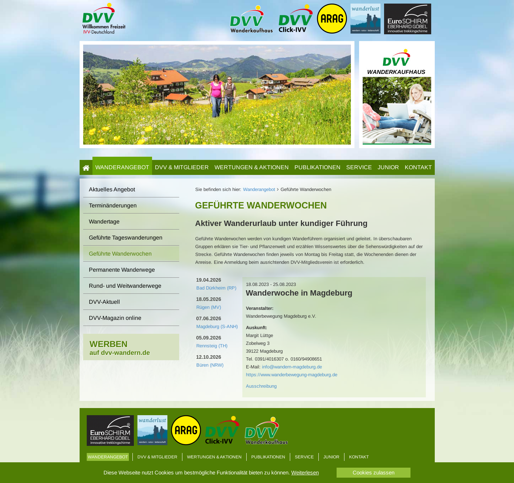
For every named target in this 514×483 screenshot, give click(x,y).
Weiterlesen (305, 472)
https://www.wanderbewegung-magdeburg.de (291, 374)
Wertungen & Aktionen (252, 167)
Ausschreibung (261, 386)
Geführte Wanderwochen (120, 254)
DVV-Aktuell (104, 302)
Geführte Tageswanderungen (125, 238)
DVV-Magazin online (115, 318)
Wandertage (104, 221)
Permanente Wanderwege (122, 270)
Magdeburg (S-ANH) (217, 326)
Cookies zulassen (373, 472)
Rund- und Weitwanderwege (125, 286)
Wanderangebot (122, 167)
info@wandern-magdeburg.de (292, 366)
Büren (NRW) (209, 365)
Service (359, 167)
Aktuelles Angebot (112, 189)
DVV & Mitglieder (182, 167)
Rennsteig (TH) (211, 345)
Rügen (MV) (208, 307)
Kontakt (418, 167)
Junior (388, 167)
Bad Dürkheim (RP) (216, 288)
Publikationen (317, 167)
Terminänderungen (113, 205)
